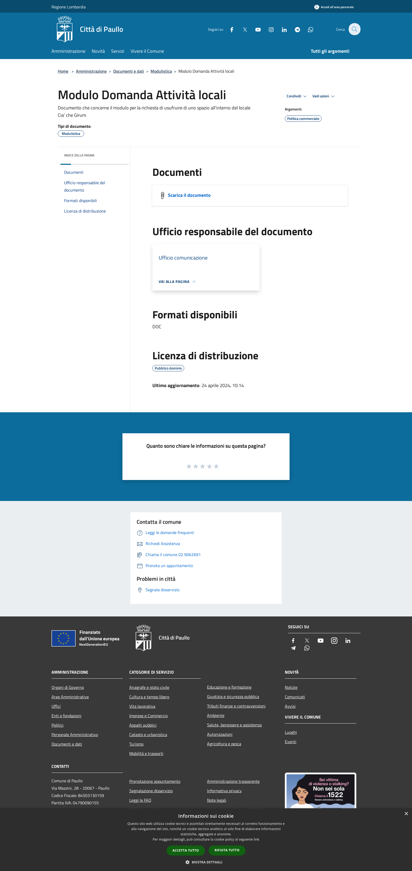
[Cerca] (354, 29)
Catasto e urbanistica (148, 734)
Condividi (297, 96)
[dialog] (206, 839)
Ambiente (215, 715)
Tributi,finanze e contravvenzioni (236, 706)
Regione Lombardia (69, 7)
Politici (58, 725)
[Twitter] (241, 29)
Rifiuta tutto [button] (227, 850)
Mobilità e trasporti (146, 753)
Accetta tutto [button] (186, 850)
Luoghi (291, 732)
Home (63, 71)
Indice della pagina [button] (79, 155)
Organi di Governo (68, 687)
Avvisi (290, 706)
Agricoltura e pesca (224, 744)
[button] (206, 862)
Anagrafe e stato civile (149, 687)
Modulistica (161, 71)
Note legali (216, 800)
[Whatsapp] (307, 29)
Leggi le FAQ (140, 800)
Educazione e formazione (229, 687)
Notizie (291, 687)
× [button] (406, 814)
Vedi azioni (324, 96)
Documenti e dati (128, 71)
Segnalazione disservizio (151, 791)
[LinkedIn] (281, 29)
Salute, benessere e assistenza (234, 725)
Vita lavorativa (142, 706)
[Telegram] (294, 29)
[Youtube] (255, 29)
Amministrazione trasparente (233, 781)
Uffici (56, 706)
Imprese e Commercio (148, 715)
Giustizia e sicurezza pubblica (233, 696)
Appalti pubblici (143, 725)
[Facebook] (228, 29)
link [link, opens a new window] (256, 839)
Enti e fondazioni (66, 715)
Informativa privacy (224, 791)
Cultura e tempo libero (149, 697)
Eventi (290, 741)
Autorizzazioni (220, 734)
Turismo (136, 744)
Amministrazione (91, 71)
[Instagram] (268, 29)
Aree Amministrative (70, 697)
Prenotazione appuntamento (154, 781)
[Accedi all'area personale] (333, 7)
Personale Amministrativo (75, 734)
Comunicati (295, 697)
